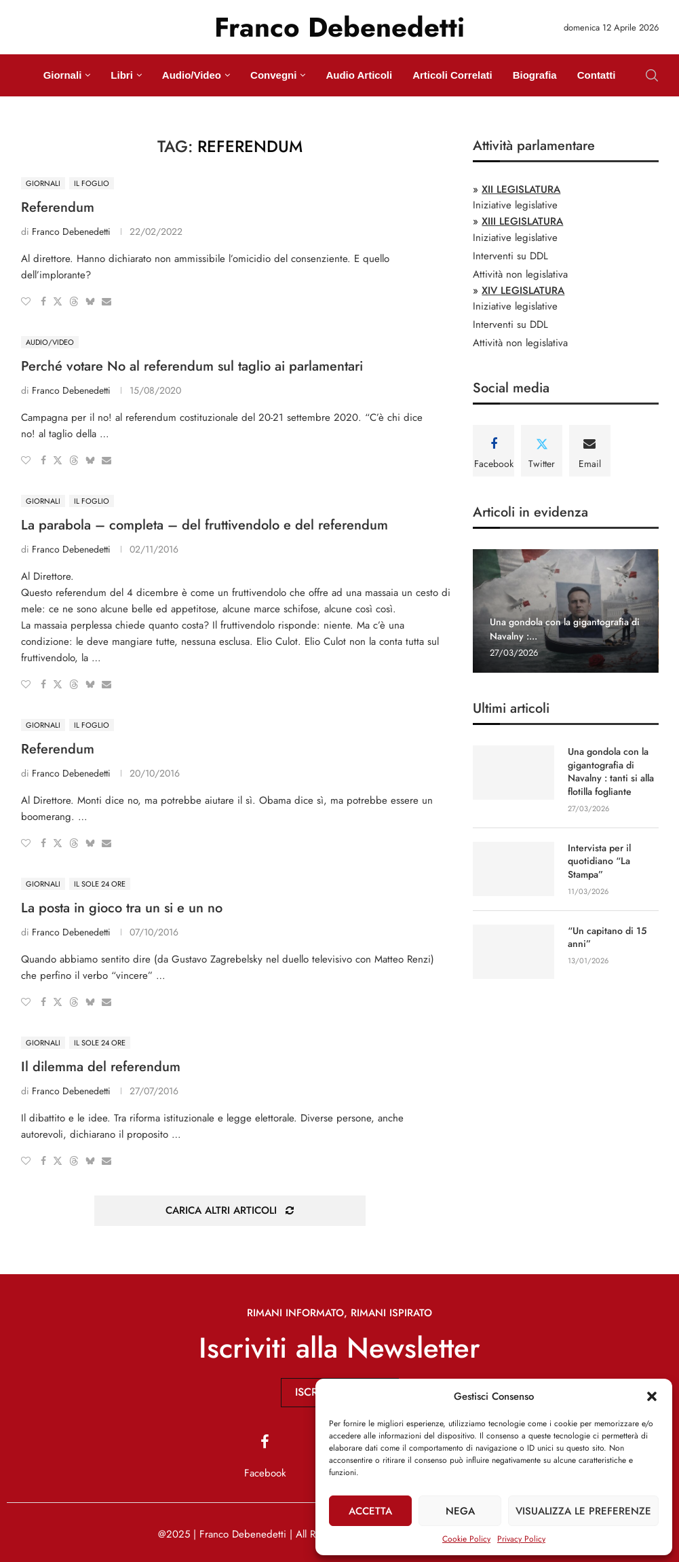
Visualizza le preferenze (583, 1511)
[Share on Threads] (74, 301)
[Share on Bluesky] (90, 301)
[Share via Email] (106, 301)
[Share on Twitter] (57, 301)
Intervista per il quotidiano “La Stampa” (599, 860)
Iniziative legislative (515, 205)
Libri (122, 75)
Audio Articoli (359, 75)
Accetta (370, 1511)
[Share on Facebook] (43, 301)
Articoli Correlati (452, 75)
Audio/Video (191, 75)
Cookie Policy (466, 1539)
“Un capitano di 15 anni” (607, 937)
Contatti (596, 75)
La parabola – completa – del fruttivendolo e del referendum (204, 525)
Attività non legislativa (520, 274)
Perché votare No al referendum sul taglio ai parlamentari (192, 366)
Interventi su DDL (510, 255)
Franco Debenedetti (71, 231)
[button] (652, 1396)
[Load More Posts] (230, 1210)
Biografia (535, 75)
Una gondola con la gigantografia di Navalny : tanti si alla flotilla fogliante (611, 771)
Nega (460, 1511)
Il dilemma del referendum (100, 1067)
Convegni (273, 75)
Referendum (57, 207)
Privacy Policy (521, 1539)
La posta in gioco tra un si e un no (121, 908)
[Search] (652, 75)
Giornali (62, 75)
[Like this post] (26, 301)
